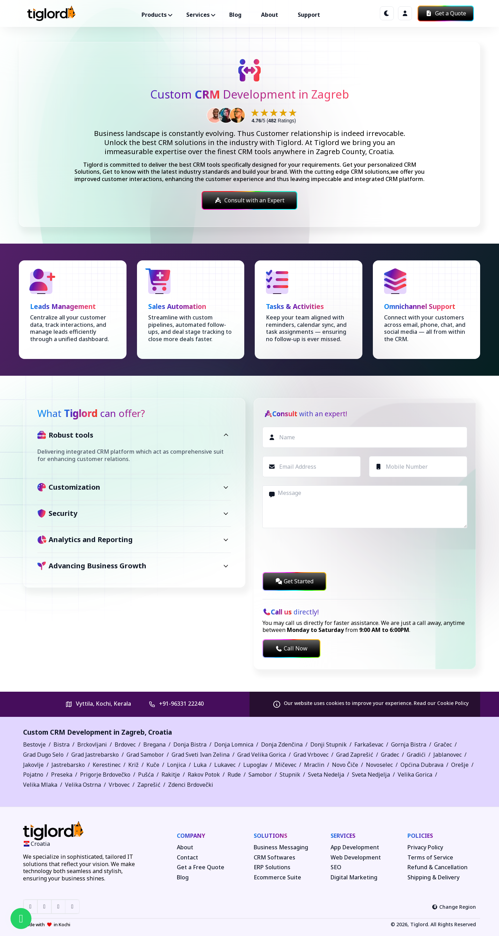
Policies (420, 836)
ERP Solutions (272, 867)
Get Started (294, 581)
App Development (355, 847)
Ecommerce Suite (277, 877)
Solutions (270, 836)
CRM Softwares (274, 857)
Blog (235, 15)
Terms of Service (430, 857)
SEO (336, 867)
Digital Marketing (354, 877)
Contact (187, 857)
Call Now (291, 648)
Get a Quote (445, 13)
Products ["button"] (154, 15)
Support (309, 15)
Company (191, 836)
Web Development (356, 857)
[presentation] (315, 550)
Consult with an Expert (249, 200)
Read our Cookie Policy (441, 703)
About (269, 15)
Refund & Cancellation (437, 867)
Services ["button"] (198, 15)
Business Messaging (281, 847)
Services (343, 836)
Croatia (160, 732)
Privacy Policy (425, 847)
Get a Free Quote (200, 867)
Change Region (454, 906)
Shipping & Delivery (433, 877)
